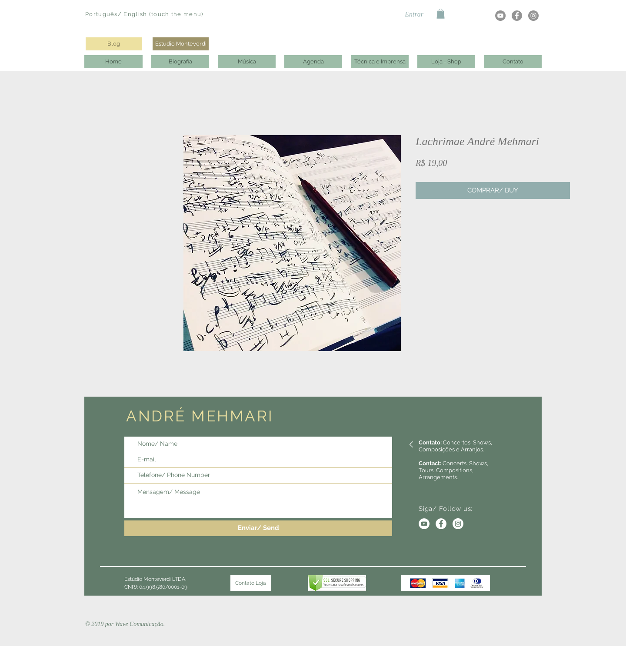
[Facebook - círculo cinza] (517, 15)
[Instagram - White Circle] (458, 523)
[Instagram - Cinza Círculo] (533, 15)
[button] (440, 14)
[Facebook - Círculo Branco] (441, 523)
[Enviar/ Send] (258, 528)
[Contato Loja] (250, 583)
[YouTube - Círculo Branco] (424, 523)
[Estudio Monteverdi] (181, 43)
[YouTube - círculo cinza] (500, 15)
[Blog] (114, 43)
